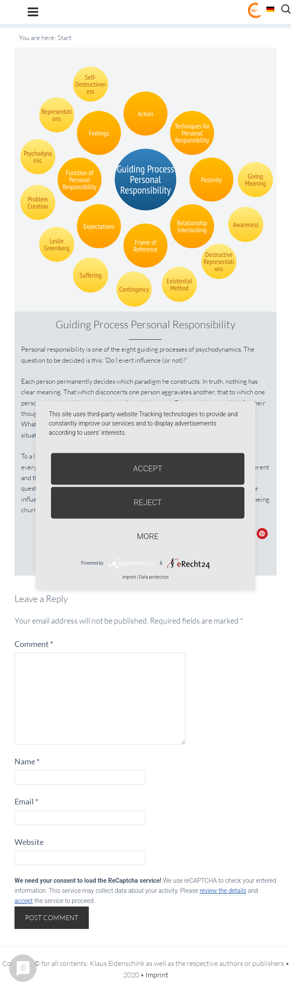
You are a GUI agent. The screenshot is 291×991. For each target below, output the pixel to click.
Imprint (157, 974)
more (147, 536)
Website (29, 842)
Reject (148, 502)
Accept (148, 468)
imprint (129, 577)
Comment (34, 644)
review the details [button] (223, 890)
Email (26, 801)
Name (27, 761)
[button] (262, 533)
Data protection (153, 577)
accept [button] (24, 900)
